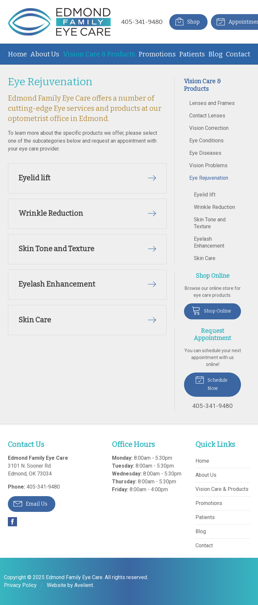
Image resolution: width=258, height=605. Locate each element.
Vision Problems (208, 165)
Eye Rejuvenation (208, 178)
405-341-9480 (142, 22)
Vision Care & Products (99, 54)
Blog (216, 54)
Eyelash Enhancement (209, 242)
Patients (192, 54)
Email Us (30, 503)
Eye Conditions (206, 140)
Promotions (157, 54)
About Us (44, 54)
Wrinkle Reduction (214, 207)
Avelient (83, 585)
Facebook (12, 521)
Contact (238, 54)
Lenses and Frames (212, 103)
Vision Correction (209, 128)
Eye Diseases (205, 153)
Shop (187, 21)
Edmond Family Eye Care (74, 577)
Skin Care (204, 258)
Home (17, 54)
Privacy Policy (20, 585)
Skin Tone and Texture (210, 223)
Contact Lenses (207, 115)
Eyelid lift (204, 195)
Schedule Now (211, 383)
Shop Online (211, 310)
